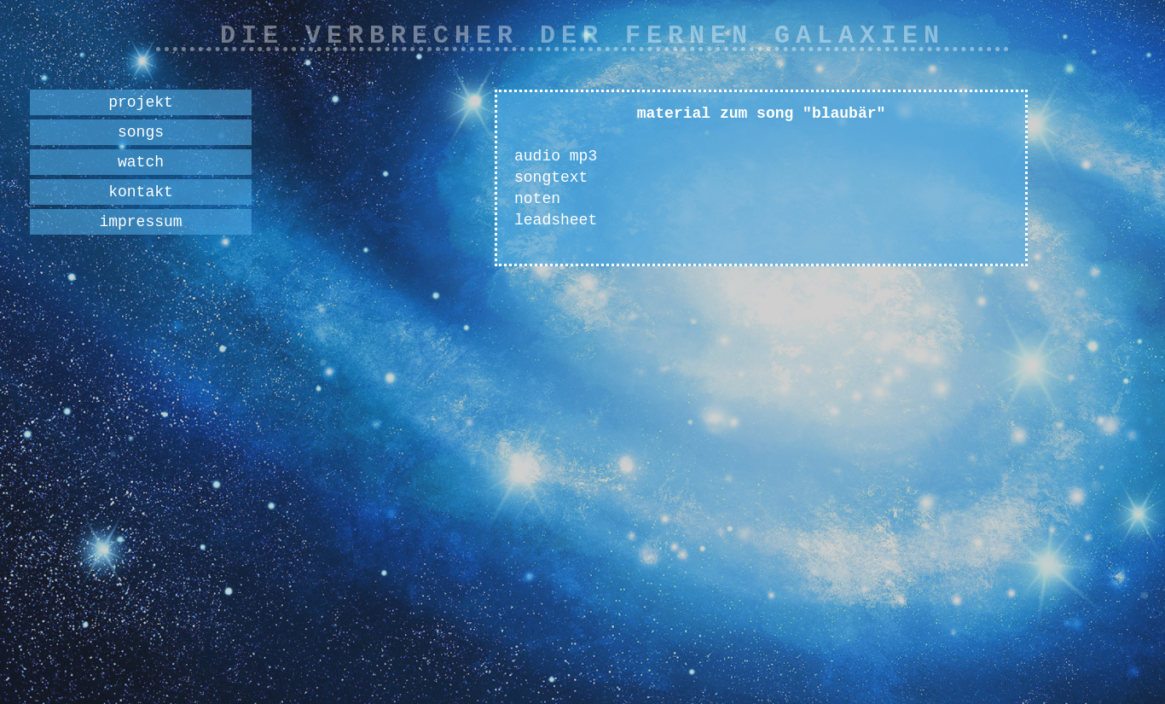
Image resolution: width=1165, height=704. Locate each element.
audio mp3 (555, 156)
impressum (140, 221)
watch (141, 162)
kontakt (140, 192)
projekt (140, 102)
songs (141, 132)
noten (537, 198)
